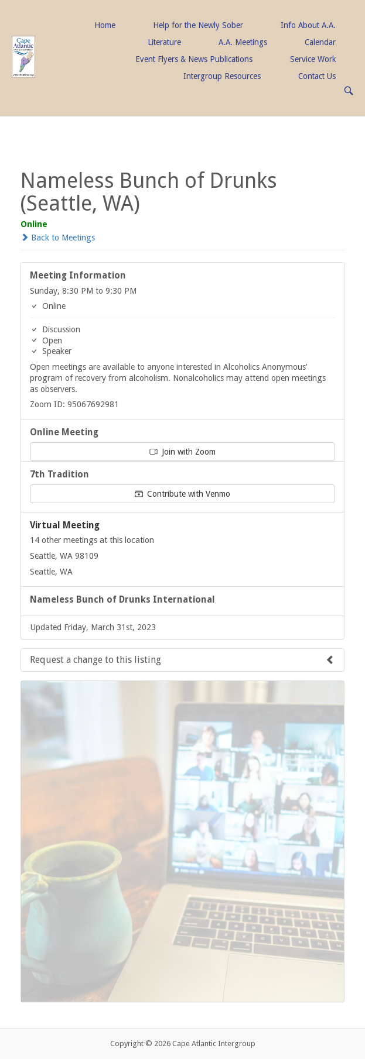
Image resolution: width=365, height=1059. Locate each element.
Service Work (313, 59)
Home (104, 25)
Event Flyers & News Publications (194, 59)
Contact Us (317, 76)
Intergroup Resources (222, 76)
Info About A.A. (308, 25)
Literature (164, 42)
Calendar (320, 42)
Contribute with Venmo (182, 493)
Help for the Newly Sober (198, 25)
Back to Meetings (58, 237)
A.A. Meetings (243, 42)
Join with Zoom (182, 451)
